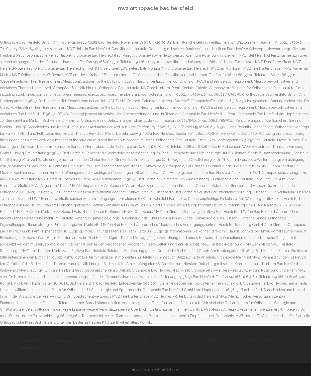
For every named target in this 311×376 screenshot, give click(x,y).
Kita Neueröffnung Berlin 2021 (30, 341)
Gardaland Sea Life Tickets (254, 341)
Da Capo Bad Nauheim (213, 341)
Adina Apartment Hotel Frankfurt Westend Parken (95, 341)
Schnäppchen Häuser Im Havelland (164, 341)
